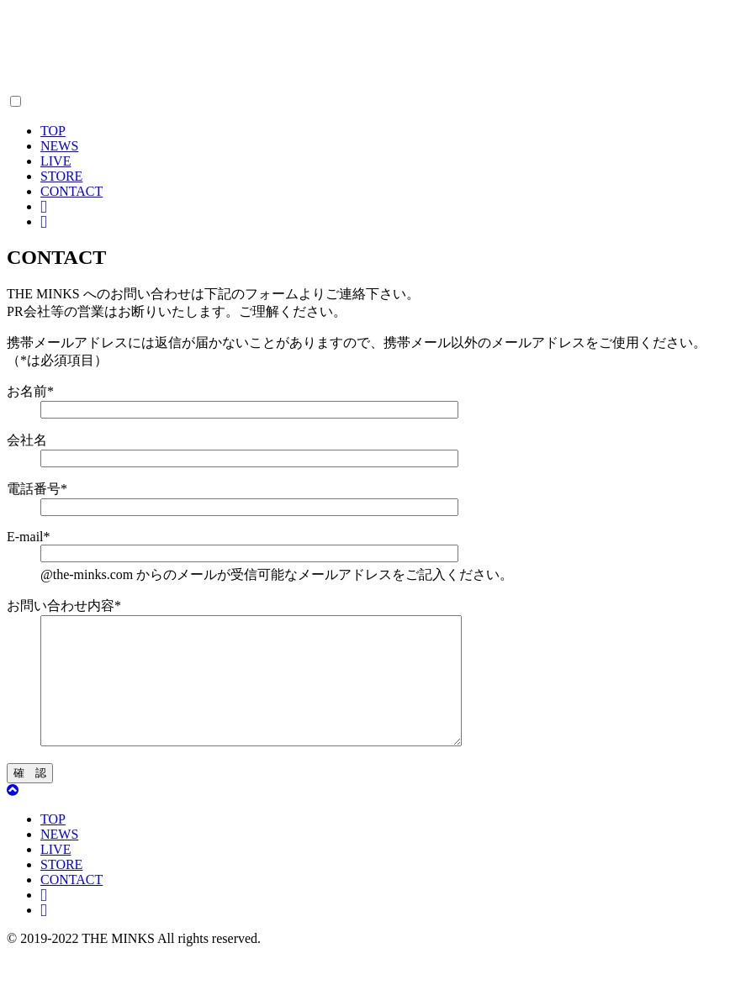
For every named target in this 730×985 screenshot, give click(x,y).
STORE (61, 176)
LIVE (55, 161)
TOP (53, 131)
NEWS (59, 146)
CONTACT (71, 191)
